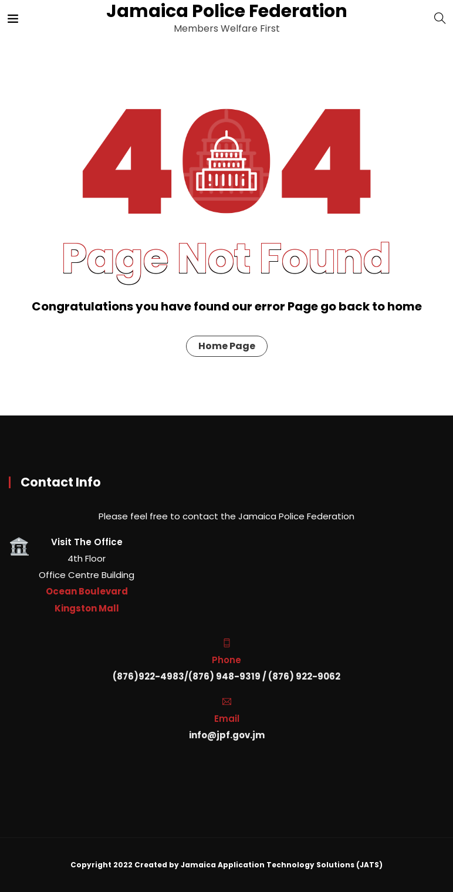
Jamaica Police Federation (225, 11)
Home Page (226, 346)
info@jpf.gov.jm (227, 735)
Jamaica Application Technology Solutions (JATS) (282, 865)
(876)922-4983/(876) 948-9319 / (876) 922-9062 (226, 676)
